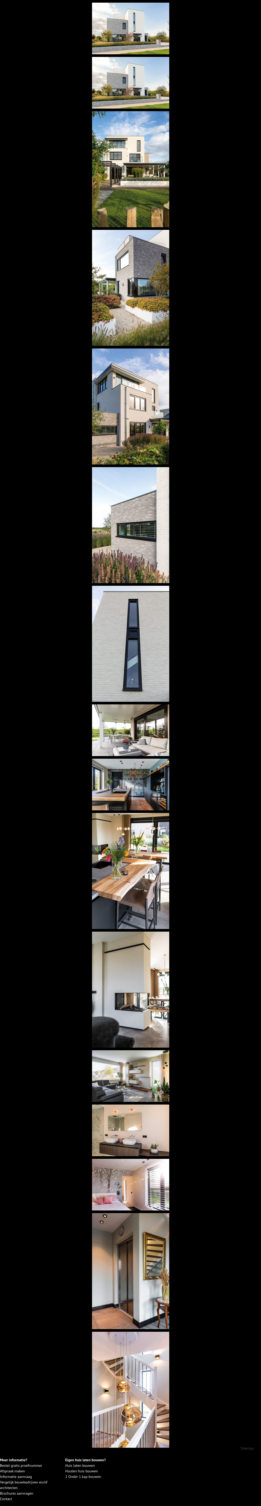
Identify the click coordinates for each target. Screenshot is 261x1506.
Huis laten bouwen (80, 1465)
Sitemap (247, 1448)
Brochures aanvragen (16, 1493)
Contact (6, 1498)
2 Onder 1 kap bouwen (83, 1476)
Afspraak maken (12, 1471)
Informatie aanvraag (16, 1476)
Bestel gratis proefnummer (21, 1465)
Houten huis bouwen (81, 1471)
